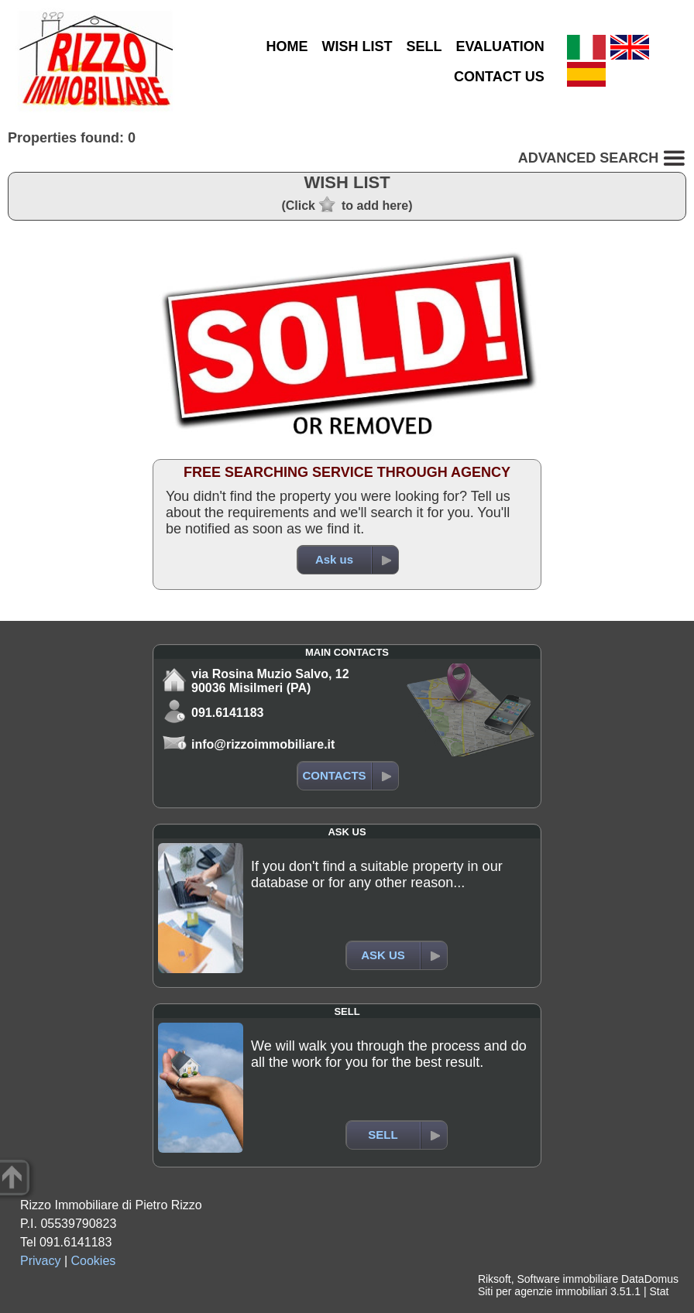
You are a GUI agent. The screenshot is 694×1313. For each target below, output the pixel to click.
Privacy (40, 1260)
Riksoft (494, 1279)
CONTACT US (499, 76)
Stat (658, 1291)
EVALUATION (499, 46)
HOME (286, 46)
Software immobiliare (567, 1279)
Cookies (93, 1260)
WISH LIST (356, 46)
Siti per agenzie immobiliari (542, 1291)
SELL (423, 46)
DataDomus (650, 1279)
